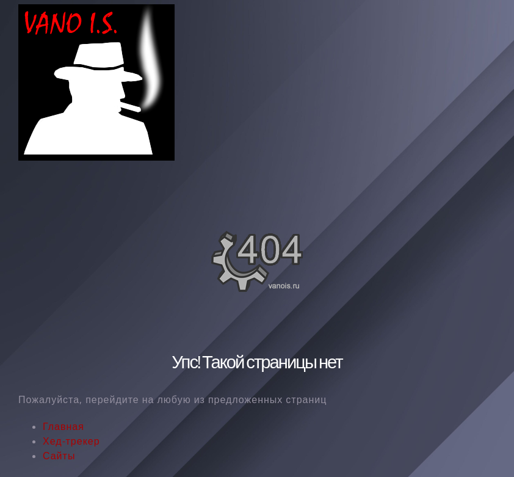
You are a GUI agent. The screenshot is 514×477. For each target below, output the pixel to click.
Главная (63, 426)
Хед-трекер (71, 441)
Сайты (59, 456)
